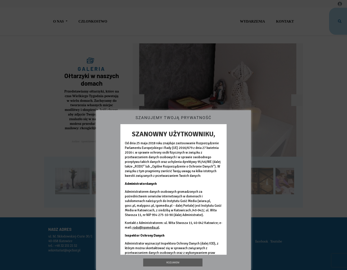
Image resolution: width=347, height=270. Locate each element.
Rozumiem (172, 262)
